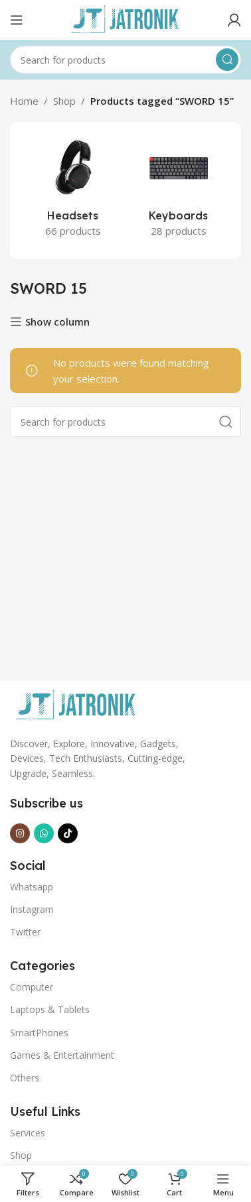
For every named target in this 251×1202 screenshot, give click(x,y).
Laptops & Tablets (50, 1009)
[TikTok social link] (68, 833)
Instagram (32, 909)
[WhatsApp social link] (44, 833)
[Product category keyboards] (178, 190)
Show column (57, 322)
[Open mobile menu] (16, 20)
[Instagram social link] (20, 833)
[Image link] (76, 704)
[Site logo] (125, 18)
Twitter (25, 932)
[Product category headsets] (72, 190)
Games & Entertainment (62, 1055)
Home (24, 100)
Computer (31, 987)
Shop (64, 100)
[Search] (125, 60)
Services (27, 1132)
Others (24, 1077)
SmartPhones (39, 1032)
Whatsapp (31, 886)
